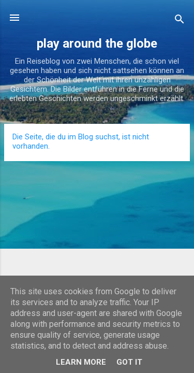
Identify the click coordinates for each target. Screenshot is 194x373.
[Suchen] (179, 21)
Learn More (81, 362)
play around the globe (97, 43)
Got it (129, 362)
